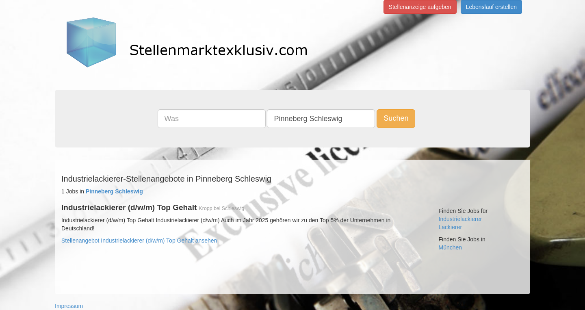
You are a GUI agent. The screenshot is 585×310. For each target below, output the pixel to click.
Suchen (396, 118)
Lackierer (450, 227)
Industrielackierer (460, 219)
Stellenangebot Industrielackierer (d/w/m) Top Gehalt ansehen (139, 240)
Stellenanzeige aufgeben (420, 7)
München (450, 247)
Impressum (69, 306)
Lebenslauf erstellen (491, 7)
